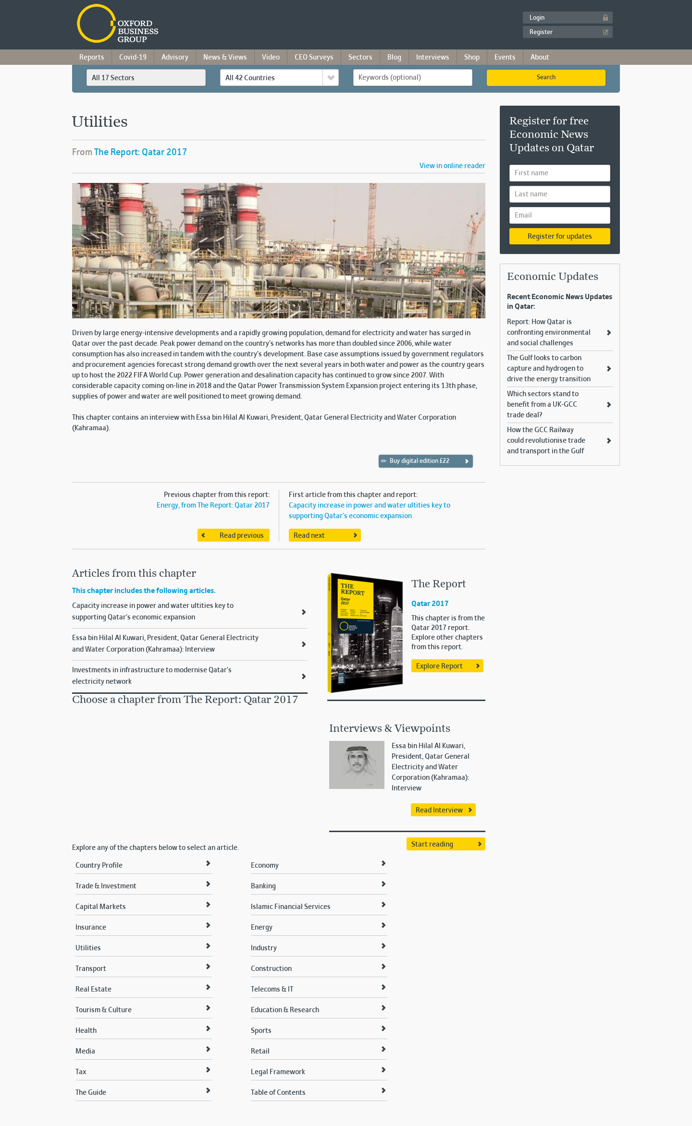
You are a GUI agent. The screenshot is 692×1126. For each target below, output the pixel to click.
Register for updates (560, 237)
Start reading (432, 844)
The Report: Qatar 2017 (140, 152)
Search (546, 77)
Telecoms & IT (272, 989)
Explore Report (439, 666)
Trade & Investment (105, 886)
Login (537, 18)
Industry (264, 948)
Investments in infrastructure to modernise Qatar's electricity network (152, 676)
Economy (265, 866)
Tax (80, 1072)
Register (541, 32)
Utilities (88, 948)
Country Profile (99, 866)
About (540, 57)
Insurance (90, 928)
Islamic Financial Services (291, 907)
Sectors (360, 57)
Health (86, 1031)
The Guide (90, 1093)
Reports (91, 57)
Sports (261, 1031)
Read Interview (439, 810)
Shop (472, 57)
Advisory (174, 57)
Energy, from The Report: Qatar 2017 (213, 505)
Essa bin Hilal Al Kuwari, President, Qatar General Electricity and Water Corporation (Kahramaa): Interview (165, 644)
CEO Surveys (314, 57)
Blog (394, 57)
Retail (260, 1051)
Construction (271, 969)
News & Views (225, 57)
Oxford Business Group (173, 24)
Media (85, 1051)
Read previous (242, 536)
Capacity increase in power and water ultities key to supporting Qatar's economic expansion (153, 611)
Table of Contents (278, 1093)
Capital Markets (100, 907)
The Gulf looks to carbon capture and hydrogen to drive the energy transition (549, 368)
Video (271, 57)
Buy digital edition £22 (415, 461)
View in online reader (452, 166)
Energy (261, 928)
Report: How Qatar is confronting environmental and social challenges (549, 332)
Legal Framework (278, 1072)
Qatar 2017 (430, 604)
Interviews (432, 57)
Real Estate (93, 989)
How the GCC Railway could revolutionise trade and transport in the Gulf (546, 440)
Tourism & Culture (103, 1010)
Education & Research (285, 1010)
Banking (263, 886)
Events (505, 57)
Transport (90, 969)
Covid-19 (133, 57)
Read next (309, 536)
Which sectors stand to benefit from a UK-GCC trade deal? (543, 404)
